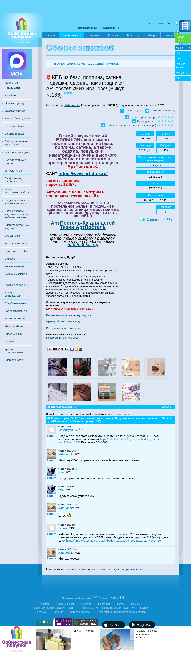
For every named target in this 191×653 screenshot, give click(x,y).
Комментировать (160, 110)
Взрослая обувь (14, 126)
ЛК (177, 78)
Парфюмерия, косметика (13, 180)
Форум (152, 35)
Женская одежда (15, 103)
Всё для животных (16, 243)
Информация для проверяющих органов (121, 611)
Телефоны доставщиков (13, 294)
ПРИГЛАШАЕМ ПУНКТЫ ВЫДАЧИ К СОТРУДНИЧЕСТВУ (114, 607)
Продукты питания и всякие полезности (17, 202)
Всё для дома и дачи (17, 152)
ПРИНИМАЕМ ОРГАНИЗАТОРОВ (100, 28)
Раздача (86, 603)
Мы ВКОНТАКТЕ (15, 318)
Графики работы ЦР (17, 284)
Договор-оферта (80, 611)
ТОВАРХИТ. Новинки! (83, 630)
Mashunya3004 (68, 430)
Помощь (171, 34)
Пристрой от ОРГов (16, 251)
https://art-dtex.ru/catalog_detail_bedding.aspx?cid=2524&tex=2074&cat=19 (113, 540)
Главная (50, 35)
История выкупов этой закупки (64, 328)
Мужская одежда (15, 110)
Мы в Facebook (14, 326)
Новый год (11, 95)
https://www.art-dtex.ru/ (83, 173)
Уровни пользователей (14, 351)
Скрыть (166, 406)
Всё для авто (13, 235)
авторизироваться (121, 414)
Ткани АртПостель (83, 227)
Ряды (179, 58)
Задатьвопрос (181, 38)
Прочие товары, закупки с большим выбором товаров (16, 214)
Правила (10, 341)
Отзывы (113, 35)
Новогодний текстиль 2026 (62, 337)
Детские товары (14, 133)
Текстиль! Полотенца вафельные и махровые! (146, 633)
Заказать (130, 110)
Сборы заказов (71, 36)
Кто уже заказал (180, 65)
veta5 (61, 472)
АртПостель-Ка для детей (83, 223)
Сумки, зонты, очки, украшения (16, 143)
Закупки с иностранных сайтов (17, 191)
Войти (170, 23)
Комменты (182, 72)
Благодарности (14, 359)
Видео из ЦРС (13, 333)
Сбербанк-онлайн (15, 303)
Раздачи (94, 35)
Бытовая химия (14, 170)
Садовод (10, 258)
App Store (115, 625)
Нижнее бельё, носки (17, 118)
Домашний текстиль (103, 63)
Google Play (144, 625)
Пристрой (133, 35)
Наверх (180, 53)
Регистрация (155, 23)
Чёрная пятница (14, 266)
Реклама (40, 611)
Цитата (51, 435)
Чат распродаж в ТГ (17, 310)
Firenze (63, 528)
